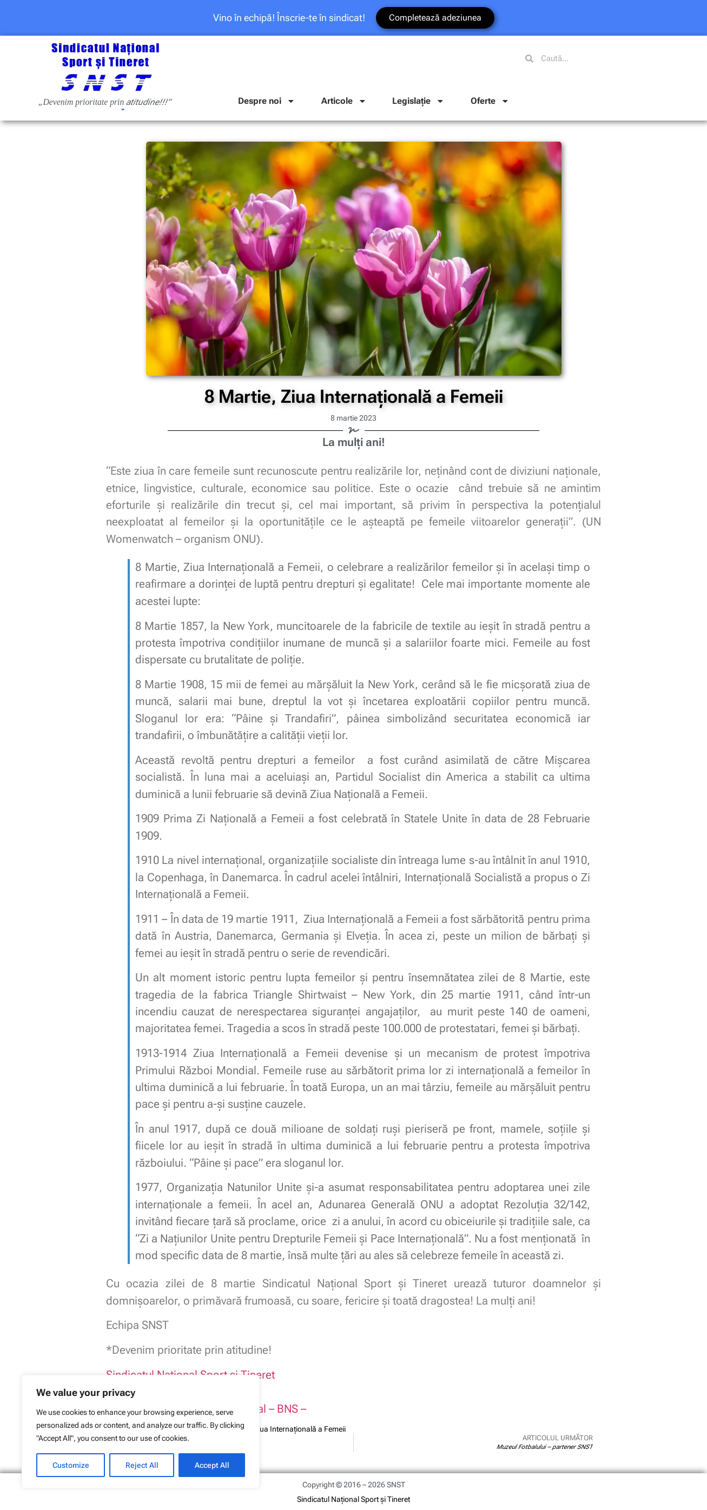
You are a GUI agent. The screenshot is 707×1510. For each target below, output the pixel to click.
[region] (141, 1431)
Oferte (490, 101)
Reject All (141, 1465)
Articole (344, 101)
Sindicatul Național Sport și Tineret (353, 1499)
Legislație (418, 101)
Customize (70, 1465)
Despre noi (266, 101)
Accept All (212, 1465)
